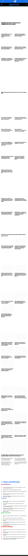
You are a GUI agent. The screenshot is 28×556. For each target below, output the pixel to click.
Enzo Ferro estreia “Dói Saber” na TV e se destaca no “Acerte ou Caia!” (7, 302)
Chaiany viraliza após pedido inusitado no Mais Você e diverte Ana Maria (7, 369)
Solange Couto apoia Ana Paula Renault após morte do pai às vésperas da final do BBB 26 (7, 200)
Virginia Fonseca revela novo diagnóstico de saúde (10, 23)
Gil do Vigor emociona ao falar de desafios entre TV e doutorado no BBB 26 (6, 48)
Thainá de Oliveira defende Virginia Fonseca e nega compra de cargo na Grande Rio (7, 437)
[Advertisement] (14, 13)
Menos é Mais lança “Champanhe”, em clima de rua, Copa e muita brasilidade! (20, 130)
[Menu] (1, 5)
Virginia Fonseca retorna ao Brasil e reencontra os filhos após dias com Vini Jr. (20, 48)
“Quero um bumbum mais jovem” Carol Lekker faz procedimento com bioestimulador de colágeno (20, 459)
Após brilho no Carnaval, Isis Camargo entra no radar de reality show (20, 422)
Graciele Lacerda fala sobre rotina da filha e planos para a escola (13, 235)
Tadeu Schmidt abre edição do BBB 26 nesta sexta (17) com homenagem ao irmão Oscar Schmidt (7, 344)
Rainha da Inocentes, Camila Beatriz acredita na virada (20, 436)
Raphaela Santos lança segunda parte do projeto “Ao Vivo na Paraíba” (14, 520)
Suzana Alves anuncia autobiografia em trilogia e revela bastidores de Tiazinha (21, 199)
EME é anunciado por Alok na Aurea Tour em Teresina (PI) (13, 93)
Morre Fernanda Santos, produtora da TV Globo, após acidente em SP (7, 409)
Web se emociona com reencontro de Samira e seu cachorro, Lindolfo (6, 357)
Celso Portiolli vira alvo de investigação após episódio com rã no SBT (20, 357)
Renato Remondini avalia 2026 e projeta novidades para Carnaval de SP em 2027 (21, 396)
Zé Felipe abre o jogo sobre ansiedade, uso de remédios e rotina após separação (7, 59)
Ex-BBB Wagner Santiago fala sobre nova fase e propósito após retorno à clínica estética (12, 455)
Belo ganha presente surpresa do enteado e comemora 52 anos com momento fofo (21, 118)
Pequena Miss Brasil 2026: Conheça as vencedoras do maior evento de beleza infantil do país (20, 247)
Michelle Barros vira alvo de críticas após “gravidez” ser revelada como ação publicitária (20, 214)
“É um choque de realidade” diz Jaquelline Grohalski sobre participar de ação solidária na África (15, 506)
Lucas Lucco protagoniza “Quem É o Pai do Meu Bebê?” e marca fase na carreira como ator (7, 144)
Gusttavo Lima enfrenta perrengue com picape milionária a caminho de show (19, 158)
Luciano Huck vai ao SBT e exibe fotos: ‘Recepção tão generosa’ (20, 343)
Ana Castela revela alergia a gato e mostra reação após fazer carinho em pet (6, 118)
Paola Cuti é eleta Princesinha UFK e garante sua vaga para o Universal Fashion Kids (7, 247)
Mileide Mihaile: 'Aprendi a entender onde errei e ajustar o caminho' (7, 396)
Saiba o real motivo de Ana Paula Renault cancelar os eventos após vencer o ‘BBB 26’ (6, 171)
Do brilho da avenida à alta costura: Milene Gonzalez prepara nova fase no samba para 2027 (7, 423)
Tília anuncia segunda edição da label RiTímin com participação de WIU (7, 157)
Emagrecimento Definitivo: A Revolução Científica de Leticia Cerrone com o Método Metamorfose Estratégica (6, 463)
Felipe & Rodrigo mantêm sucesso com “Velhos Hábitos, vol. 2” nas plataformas (6, 130)
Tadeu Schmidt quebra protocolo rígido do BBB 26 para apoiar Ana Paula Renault (6, 315)
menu (3, 1)
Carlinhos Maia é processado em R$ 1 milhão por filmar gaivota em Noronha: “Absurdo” (21, 60)
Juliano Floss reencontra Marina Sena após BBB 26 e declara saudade (20, 35)
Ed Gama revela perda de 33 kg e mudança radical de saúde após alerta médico (7, 213)
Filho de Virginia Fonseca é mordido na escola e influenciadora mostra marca (6, 35)
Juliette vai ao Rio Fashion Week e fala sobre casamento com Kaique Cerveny (14, 511)
